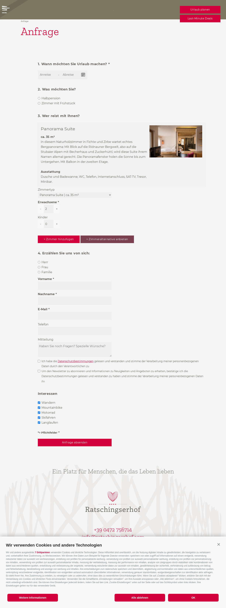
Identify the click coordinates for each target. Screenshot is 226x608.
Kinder (43, 217)
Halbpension (51, 98)
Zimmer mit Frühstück (58, 103)
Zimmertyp (46, 189)
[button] (218, 544)
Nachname (46, 294)
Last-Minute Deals (200, 18)
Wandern (48, 402)
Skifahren (49, 417)
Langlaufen (50, 422)
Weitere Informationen (32, 597)
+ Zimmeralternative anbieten (107, 239)
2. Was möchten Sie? (57, 89)
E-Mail (42, 309)
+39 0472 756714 (113, 529)
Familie (47, 272)
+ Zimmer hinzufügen (59, 239)
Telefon (43, 324)
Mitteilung (45, 339)
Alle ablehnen (139, 597)
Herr (45, 262)
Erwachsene (47, 202)
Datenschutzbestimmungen (76, 361)
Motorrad (48, 412)
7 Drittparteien (42, 552)
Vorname (45, 279)
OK (193, 597)
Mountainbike (52, 407)
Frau (45, 267)
